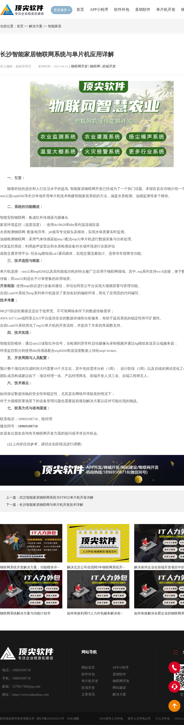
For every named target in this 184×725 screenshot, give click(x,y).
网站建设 (119, 688)
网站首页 (88, 667)
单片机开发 (165, 9)
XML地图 (73, 718)
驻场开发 (88, 688)
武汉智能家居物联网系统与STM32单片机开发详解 (56, 497)
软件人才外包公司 (139, 718)
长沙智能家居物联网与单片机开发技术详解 (51, 505)
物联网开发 (79, 66)
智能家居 (54, 26)
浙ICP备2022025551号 (50, 718)
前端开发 (108, 66)
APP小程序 (99, 9)
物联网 (95, 66)
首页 (80, 9)
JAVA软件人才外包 (111, 718)
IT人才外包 (162, 718)
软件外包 (121, 9)
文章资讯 (88, 694)
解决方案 (35, 26)
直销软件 (142, 9)
